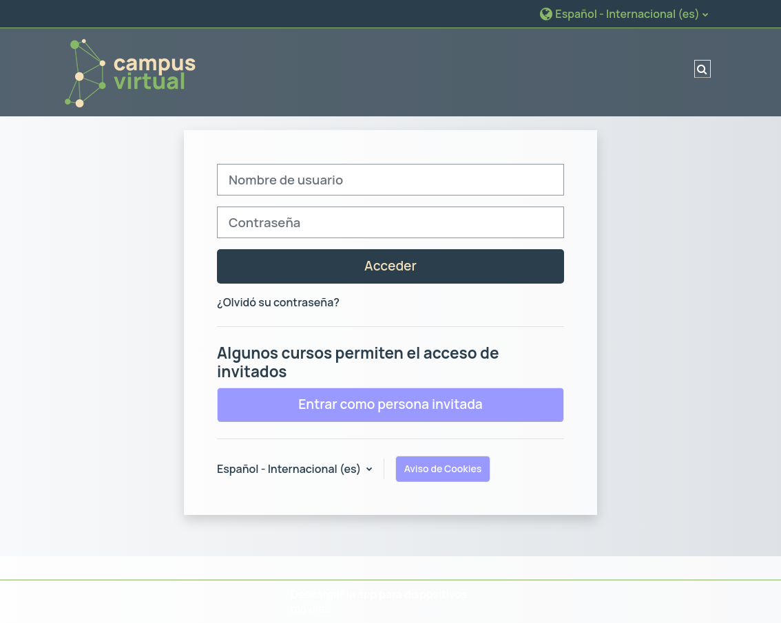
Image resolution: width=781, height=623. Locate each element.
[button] (624, 13)
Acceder (390, 266)
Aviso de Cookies (443, 468)
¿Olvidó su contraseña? (278, 302)
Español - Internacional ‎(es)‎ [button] (290, 468)
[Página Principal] (129, 70)
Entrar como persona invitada (390, 404)
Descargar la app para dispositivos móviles (379, 601)
